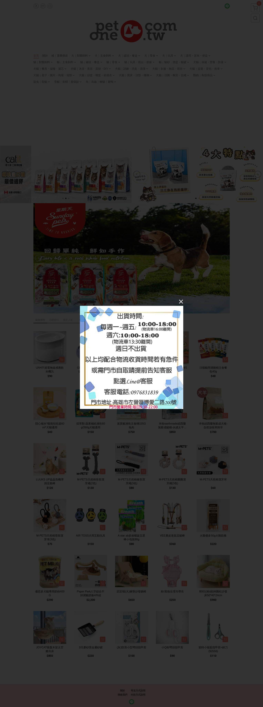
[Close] (181, 301)
